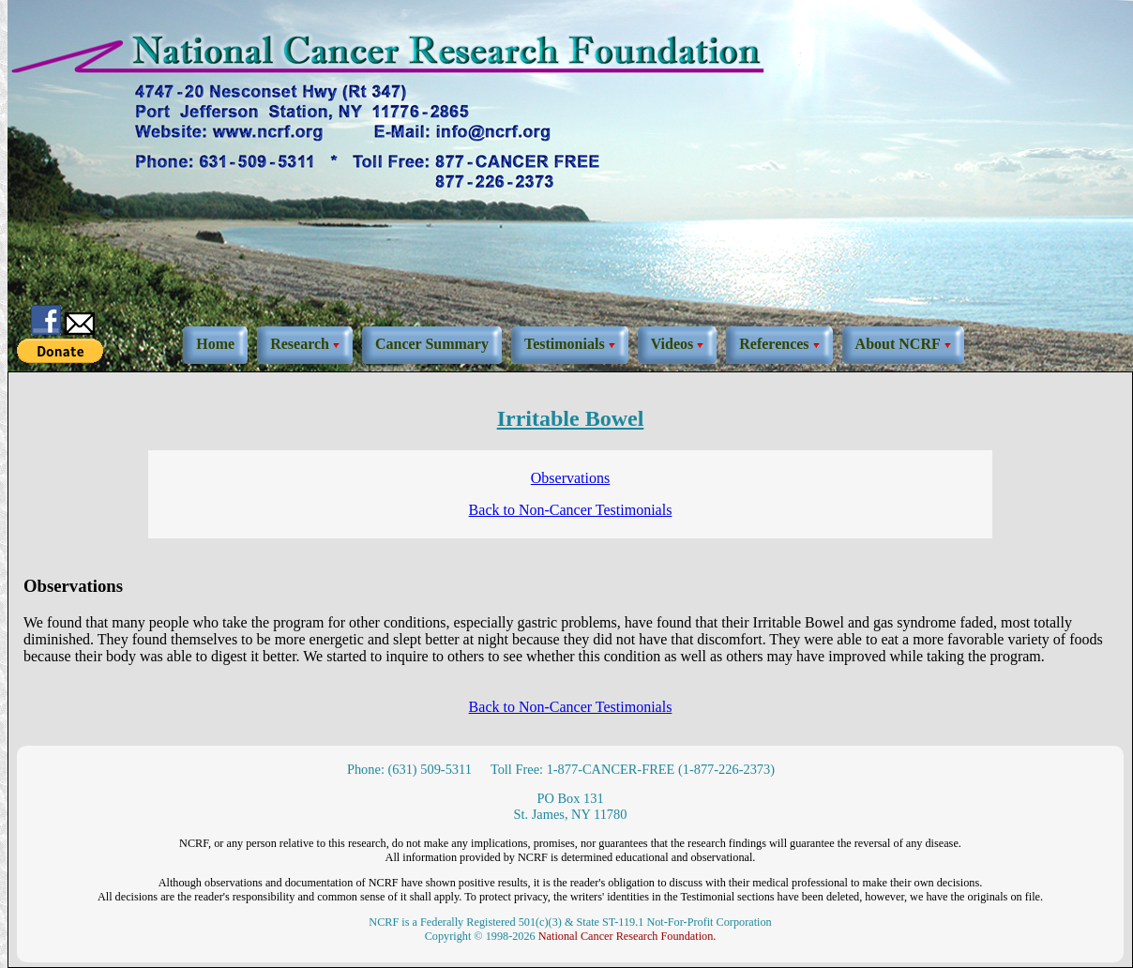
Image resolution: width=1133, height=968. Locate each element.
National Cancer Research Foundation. (627, 936)
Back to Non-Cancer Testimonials (570, 510)
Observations (570, 478)
